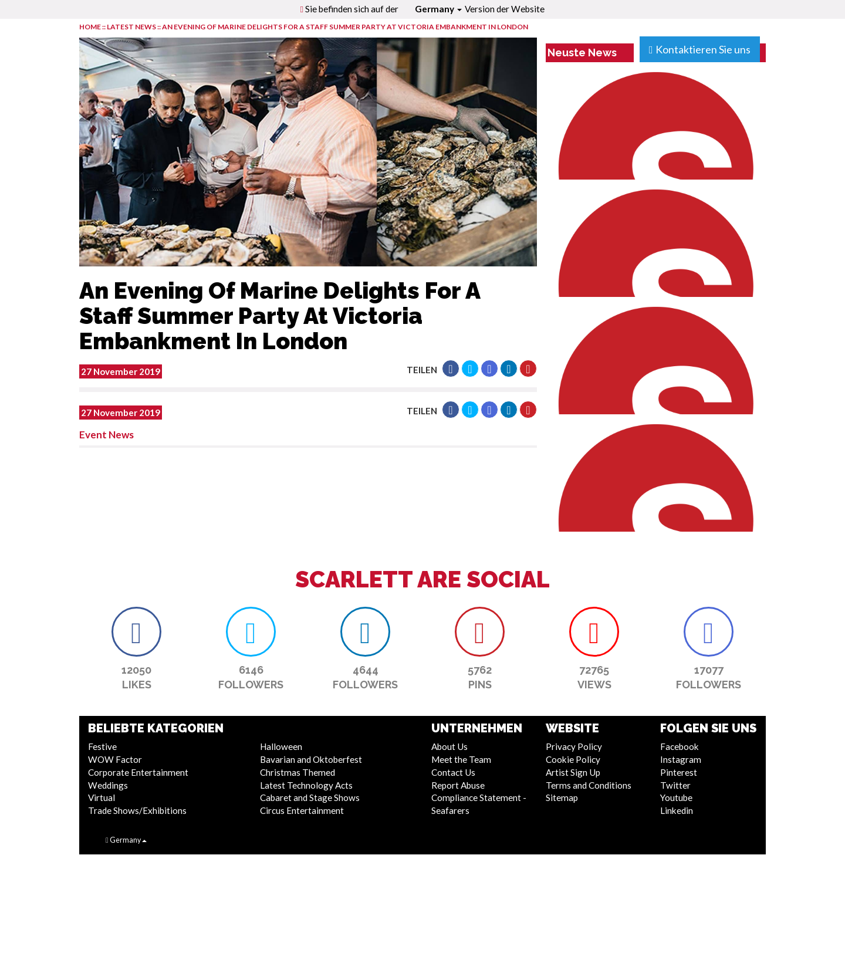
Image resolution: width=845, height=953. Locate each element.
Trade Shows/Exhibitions (137, 810)
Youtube (676, 797)
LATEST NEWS (132, 26)
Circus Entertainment (302, 810)
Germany (438, 9)
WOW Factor (115, 759)
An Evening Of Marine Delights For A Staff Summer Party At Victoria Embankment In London (345, 26)
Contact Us (453, 772)
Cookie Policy (573, 759)
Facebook (679, 746)
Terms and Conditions (588, 785)
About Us (449, 746)
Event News (106, 434)
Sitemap (562, 797)
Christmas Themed (297, 772)
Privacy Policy (574, 746)
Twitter (675, 785)
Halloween (281, 746)
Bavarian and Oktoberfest (311, 759)
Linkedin (676, 810)
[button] (450, 368)
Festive (102, 746)
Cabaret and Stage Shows (310, 797)
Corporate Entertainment (138, 772)
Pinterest (678, 772)
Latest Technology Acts (306, 785)
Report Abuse (458, 785)
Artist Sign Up (573, 772)
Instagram (680, 759)
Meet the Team (461, 759)
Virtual (101, 797)
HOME (90, 26)
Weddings (108, 785)
